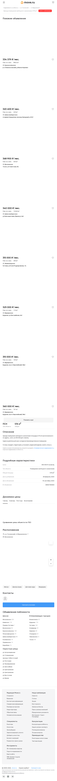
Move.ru (6, 770)
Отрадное (32, 633)
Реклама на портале (13, 706)
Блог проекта (36, 703)
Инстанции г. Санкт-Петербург (38, 715)
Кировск (32, 630)
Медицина (42, 586)
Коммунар (32, 627)
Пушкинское (7, 641)
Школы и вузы (17, 586)
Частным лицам (37, 740)
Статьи (34, 697)
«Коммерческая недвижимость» (44, 447)
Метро (6, 586)
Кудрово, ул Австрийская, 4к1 (12, 315)
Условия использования (14, 714)
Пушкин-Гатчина (8, 624)
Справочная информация (15, 703)
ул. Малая (6, 677)
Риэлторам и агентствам (40, 737)
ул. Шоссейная (7, 666)
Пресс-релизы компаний (40, 708)
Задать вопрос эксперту (40, 726)
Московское (9, 536)
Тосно (31, 638)
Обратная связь (12, 711)
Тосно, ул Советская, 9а (11, 166)
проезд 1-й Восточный (10, 657)
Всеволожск (33, 618)
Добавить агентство (13, 734)
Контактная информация (15, 700)
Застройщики (11, 729)
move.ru (14, 767)
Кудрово (32, 621)
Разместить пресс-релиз (14, 740)
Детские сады (30, 586)
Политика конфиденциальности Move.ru (13, 772)
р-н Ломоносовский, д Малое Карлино (15, 67)
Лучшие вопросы (37, 732)
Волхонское (7, 627)
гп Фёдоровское (35, 7)
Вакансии (10, 697)
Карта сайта (11, 753)
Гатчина (32, 624)
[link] (10, 7)
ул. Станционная (8, 654)
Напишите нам (36, 767)
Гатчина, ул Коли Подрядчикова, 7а (14, 266)
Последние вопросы (38, 729)
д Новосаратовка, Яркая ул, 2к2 (13, 216)
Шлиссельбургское (9, 636)
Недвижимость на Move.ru (10, 7)
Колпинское (7, 638)
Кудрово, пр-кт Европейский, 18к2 (14, 365)
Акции (34, 700)
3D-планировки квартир (14, 748)
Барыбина (6, 644)
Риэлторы (10, 723)
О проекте (10, 695)
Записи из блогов (37, 706)
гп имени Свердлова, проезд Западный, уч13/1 (18, 117)
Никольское (33, 636)
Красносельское (8, 630)
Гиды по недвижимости (14, 750)
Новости (34, 695)
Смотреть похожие (28, 604)
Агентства (10, 726)
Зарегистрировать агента (15, 732)
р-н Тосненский (24, 7)
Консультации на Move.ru (40, 723)
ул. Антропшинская (9, 651)
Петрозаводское (8, 633)
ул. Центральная (8, 668)
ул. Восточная (7, 674)
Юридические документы (40, 711)
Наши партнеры (12, 708)
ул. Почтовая (7, 660)
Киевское (6, 621)
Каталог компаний (12, 737)
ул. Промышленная (9, 663)
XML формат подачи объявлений (13, 757)
